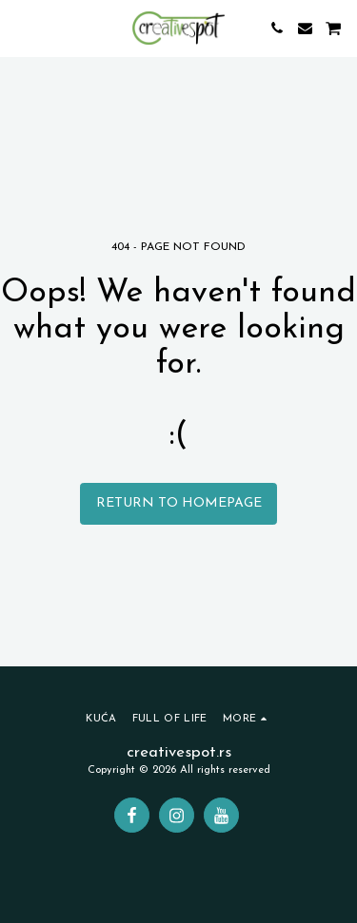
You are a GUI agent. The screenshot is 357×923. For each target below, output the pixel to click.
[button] (21, 27)
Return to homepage (179, 503)
